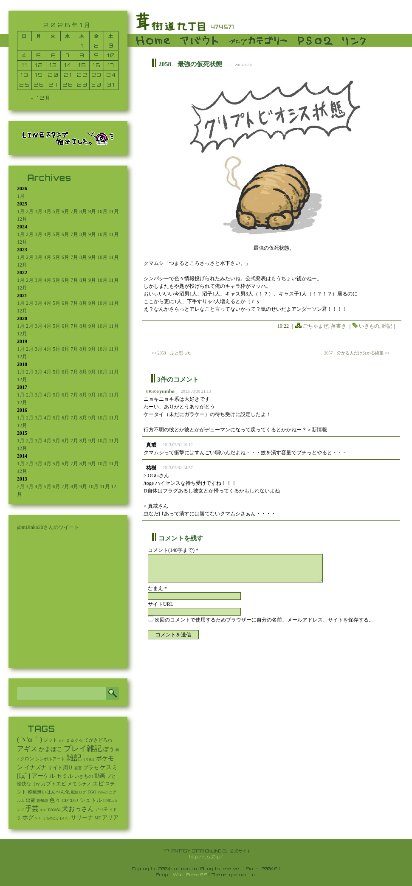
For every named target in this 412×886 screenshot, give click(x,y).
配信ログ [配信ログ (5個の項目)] (78, 792)
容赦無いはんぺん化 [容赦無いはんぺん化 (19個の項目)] (49, 792)
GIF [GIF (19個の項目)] (65, 800)
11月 (114, 211)
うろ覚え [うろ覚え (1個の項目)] (89, 759)
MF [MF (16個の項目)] (97, 818)
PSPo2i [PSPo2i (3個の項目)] (103, 792)
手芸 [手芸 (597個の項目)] (32, 808)
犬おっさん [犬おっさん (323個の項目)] (78, 808)
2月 (30, 211)
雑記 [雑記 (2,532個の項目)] (74, 758)
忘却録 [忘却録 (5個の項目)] (42, 801)
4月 (47, 211)
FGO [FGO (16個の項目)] (91, 792)
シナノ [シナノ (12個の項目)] (84, 784)
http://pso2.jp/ (206, 856)
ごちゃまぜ (315, 326)
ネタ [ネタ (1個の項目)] (43, 810)
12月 (22, 219)
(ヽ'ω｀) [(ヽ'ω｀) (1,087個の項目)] (29, 739)
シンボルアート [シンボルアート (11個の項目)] (50, 759)
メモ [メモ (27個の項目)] (72, 783)
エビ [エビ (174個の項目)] (98, 783)
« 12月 (41, 98)
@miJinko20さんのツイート (48, 527)
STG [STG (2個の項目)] (38, 818)
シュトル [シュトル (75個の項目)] (91, 800)
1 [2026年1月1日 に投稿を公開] (82, 45)
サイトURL (160, 604)
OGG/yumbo (160, 391)
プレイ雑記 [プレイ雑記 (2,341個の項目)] (83, 748)
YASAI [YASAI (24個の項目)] (54, 809)
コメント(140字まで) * (173, 550)
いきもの (369, 326)
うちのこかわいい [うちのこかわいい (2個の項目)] (56, 818)
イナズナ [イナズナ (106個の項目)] (35, 767)
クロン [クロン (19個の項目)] (27, 759)
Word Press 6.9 (190, 874)
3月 (38, 211)
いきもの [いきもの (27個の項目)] (83, 776)
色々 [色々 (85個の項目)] (54, 800)
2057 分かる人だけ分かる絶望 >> (356, 353)
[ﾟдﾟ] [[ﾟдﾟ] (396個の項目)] (23, 775)
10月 (102, 211)
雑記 (387, 326)
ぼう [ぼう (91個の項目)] (108, 749)
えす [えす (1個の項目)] (62, 741)
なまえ (157, 588)
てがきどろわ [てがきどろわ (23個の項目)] (98, 740)
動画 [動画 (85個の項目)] (99, 776)
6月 (65, 211)
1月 (21, 196)
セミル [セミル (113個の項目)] (64, 776)
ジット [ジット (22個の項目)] (50, 740)
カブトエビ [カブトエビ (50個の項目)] (53, 784)
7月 (74, 211)
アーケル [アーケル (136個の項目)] (43, 776)
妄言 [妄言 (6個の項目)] (78, 768)
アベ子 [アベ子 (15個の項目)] (101, 809)
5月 (56, 211)
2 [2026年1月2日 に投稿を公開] (96, 45)
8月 (83, 211)
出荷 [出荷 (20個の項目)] (30, 800)
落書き (338, 326)
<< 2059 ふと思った (172, 353)
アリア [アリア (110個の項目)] (110, 817)
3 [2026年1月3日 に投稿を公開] (111, 45)
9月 (92, 211)
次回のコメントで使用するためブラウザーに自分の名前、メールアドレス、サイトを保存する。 (264, 620)
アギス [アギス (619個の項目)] (27, 748)
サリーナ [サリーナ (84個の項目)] (82, 818)
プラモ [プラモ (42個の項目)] (91, 768)
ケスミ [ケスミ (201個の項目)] (109, 767)
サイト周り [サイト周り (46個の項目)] (60, 768)
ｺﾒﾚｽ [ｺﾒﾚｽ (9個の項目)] (74, 801)
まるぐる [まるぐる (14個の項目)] (74, 740)
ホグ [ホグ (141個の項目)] (28, 817)
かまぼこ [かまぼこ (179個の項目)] (50, 749)
